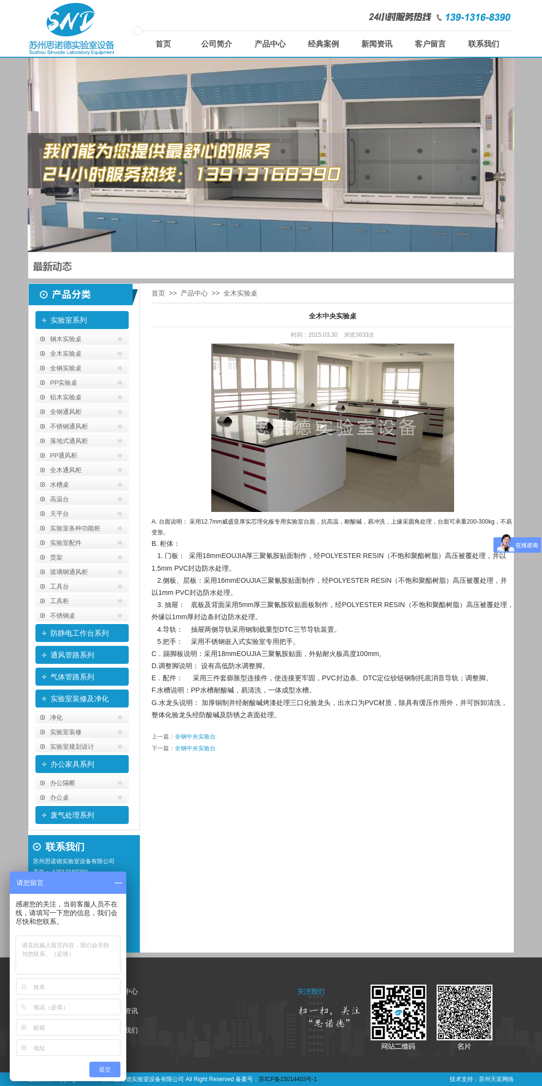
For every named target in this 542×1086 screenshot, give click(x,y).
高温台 (59, 499)
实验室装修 (66, 732)
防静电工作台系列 (80, 633)
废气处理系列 (72, 815)
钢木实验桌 (66, 339)
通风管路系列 (72, 655)
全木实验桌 (66, 353)
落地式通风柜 (69, 440)
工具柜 (59, 601)
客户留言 (430, 44)
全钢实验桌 (66, 368)
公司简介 (216, 44)
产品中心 (270, 44)
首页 (163, 44)
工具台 (59, 586)
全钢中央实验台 (195, 736)
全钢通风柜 (66, 411)
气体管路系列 (72, 677)
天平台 (59, 513)
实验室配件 (66, 542)
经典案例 (323, 44)
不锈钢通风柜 (69, 426)
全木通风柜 (66, 470)
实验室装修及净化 (80, 698)
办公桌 (59, 797)
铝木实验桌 (66, 397)
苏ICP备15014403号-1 (288, 1079)
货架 (56, 557)
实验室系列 (69, 320)
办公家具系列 (72, 764)
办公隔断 (62, 783)
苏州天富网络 (496, 1079)
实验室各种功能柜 (75, 528)
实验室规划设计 (72, 746)
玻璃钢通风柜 (69, 572)
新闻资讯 (376, 44)
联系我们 (483, 44)
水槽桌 (59, 484)
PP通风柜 (63, 455)
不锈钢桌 (62, 615)
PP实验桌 (63, 382)
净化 (56, 717)
